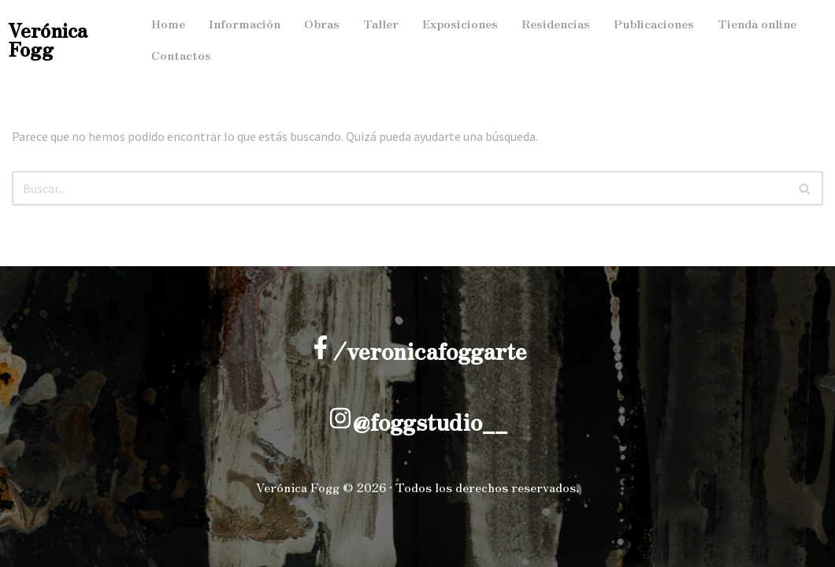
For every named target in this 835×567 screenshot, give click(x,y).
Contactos (181, 54)
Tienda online (757, 23)
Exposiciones (460, 23)
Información (244, 23)
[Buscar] (400, 188)
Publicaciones (654, 23)
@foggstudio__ (429, 421)
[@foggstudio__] (340, 418)
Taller (381, 23)
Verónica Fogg (47, 39)
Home (168, 23)
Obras (322, 23)
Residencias (555, 23)
